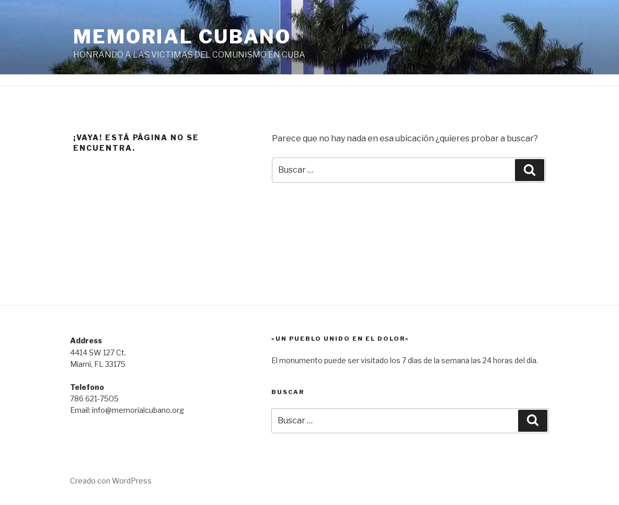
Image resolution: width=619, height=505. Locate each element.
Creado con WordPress (111, 480)
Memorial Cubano (182, 36)
